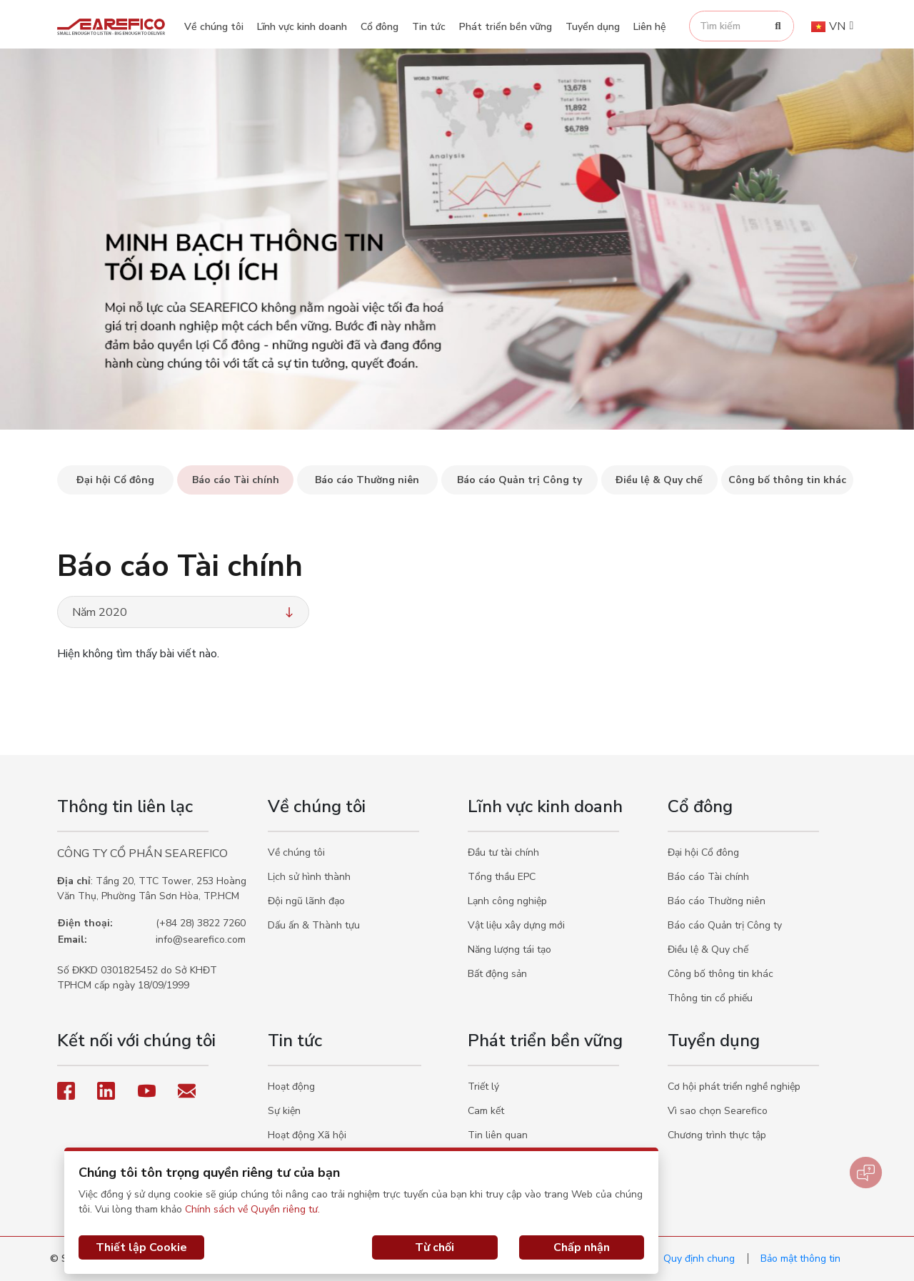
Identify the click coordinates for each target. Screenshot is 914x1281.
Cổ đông (379, 27)
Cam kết (486, 1111)
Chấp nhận (581, 1247)
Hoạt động (291, 1086)
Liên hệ (649, 27)
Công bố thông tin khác (720, 974)
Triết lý (483, 1086)
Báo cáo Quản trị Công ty (725, 925)
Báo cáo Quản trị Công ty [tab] (519, 480)
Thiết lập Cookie (141, 1247)
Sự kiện (284, 1111)
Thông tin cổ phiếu (710, 998)
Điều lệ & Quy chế (708, 949)
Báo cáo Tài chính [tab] (235, 480)
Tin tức (429, 27)
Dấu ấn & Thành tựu (314, 925)
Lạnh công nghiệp (507, 901)
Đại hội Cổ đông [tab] (115, 480)
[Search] (778, 26)
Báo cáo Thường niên (716, 901)
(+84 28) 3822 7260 (201, 923)
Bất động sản (497, 974)
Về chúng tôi (213, 27)
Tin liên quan (498, 1135)
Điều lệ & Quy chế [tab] (659, 480)
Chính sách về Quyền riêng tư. (252, 1209)
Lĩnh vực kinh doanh (302, 27)
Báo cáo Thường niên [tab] (367, 480)
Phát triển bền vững (505, 27)
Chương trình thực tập (717, 1135)
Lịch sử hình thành (309, 876)
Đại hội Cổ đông (703, 852)
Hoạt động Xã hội (307, 1135)
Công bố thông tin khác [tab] (787, 480)
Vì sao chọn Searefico (718, 1111)
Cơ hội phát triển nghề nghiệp (734, 1086)
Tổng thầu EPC (502, 876)
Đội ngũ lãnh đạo (306, 901)
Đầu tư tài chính (503, 852)
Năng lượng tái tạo (509, 949)
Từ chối (434, 1247)
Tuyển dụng (593, 27)
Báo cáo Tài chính (708, 876)
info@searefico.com (201, 939)
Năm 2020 (184, 612)
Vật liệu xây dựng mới (516, 925)
